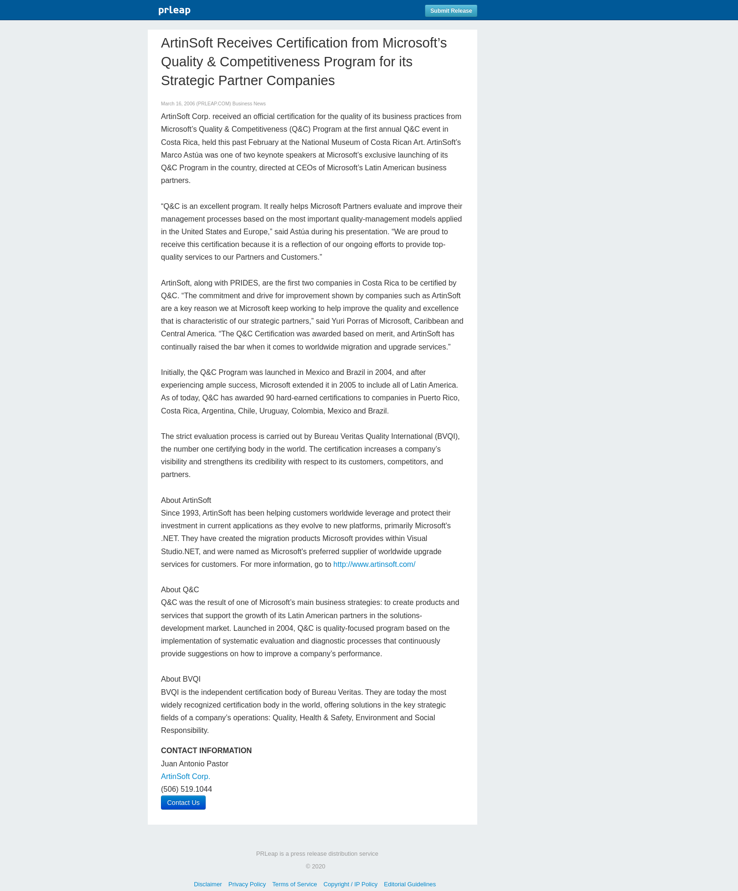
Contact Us (183, 802)
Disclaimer (208, 884)
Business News (249, 103)
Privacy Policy (247, 884)
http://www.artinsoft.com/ (374, 564)
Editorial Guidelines (410, 884)
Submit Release (451, 11)
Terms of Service (294, 884)
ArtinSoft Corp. (185, 776)
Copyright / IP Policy (350, 884)
